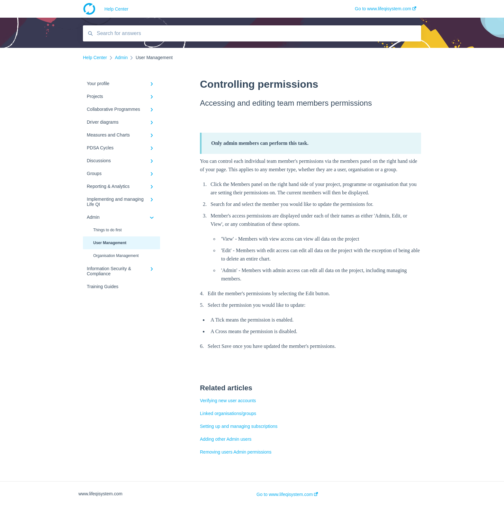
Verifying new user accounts (228, 400)
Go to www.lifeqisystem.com (287, 494)
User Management (109, 243)
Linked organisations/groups (228, 413)
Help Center (116, 9)
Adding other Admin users (225, 439)
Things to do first (107, 230)
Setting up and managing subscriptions (238, 426)
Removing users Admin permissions (236, 452)
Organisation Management (116, 255)
